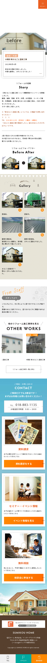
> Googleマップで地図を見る (23, 643)
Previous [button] (2, 348)
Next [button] (45, 348)
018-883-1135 (11, 120)
